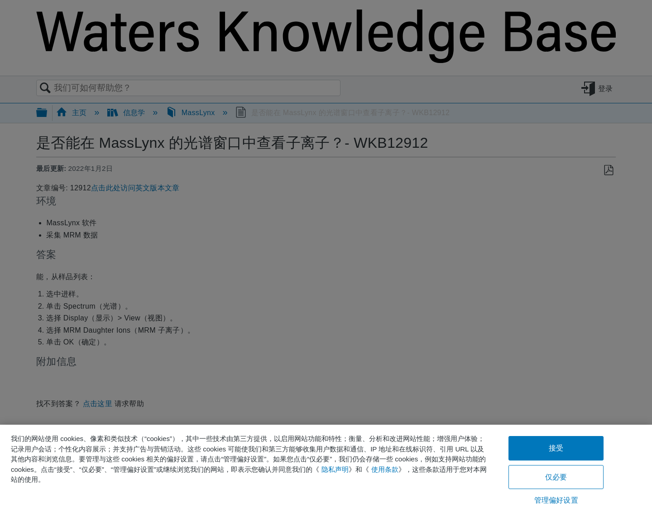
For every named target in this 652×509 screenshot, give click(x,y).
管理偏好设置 (556, 500)
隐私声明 (335, 469)
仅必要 (556, 477)
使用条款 (384, 469)
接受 (556, 448)
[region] (326, 467)
